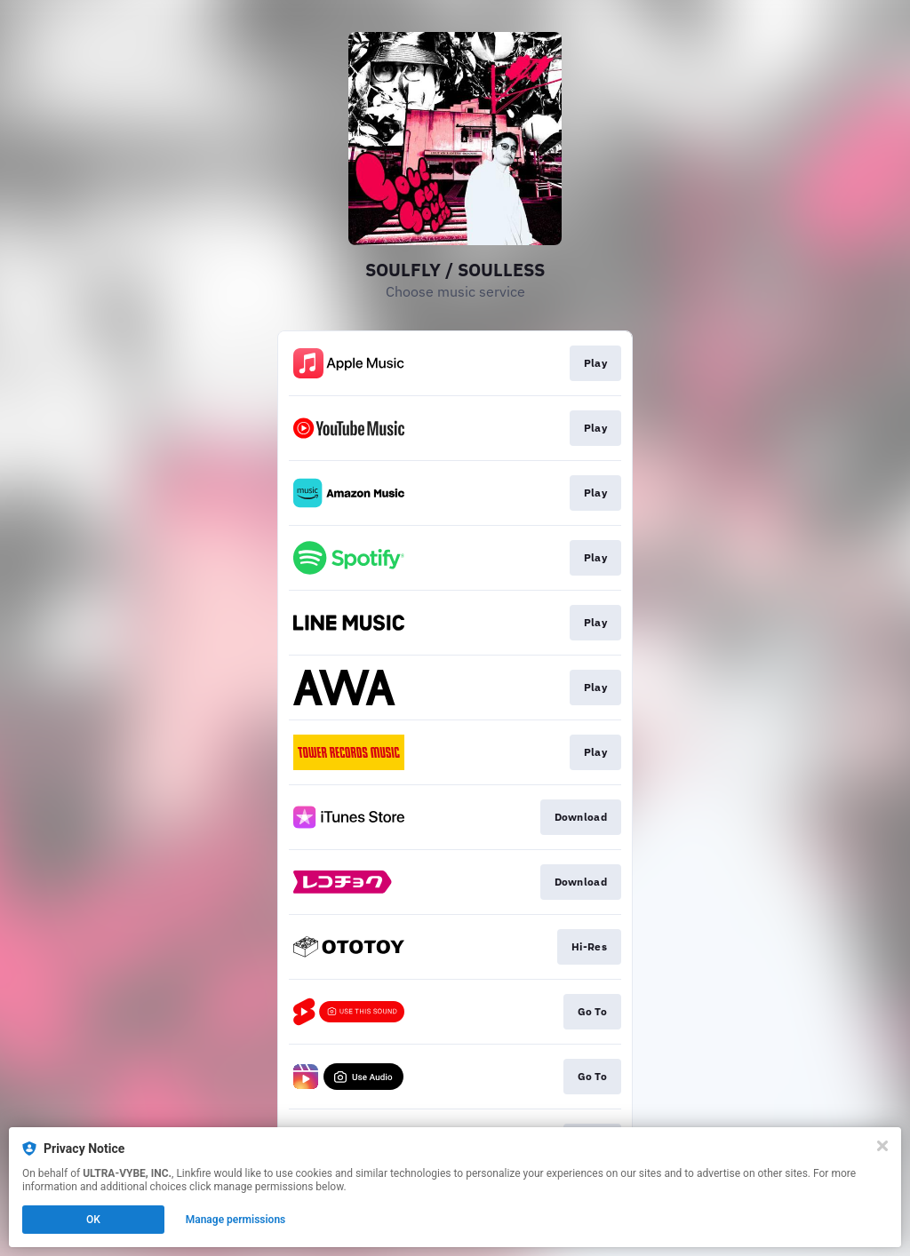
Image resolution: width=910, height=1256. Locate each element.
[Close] (882, 1146)
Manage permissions (236, 1219)
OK (93, 1219)
